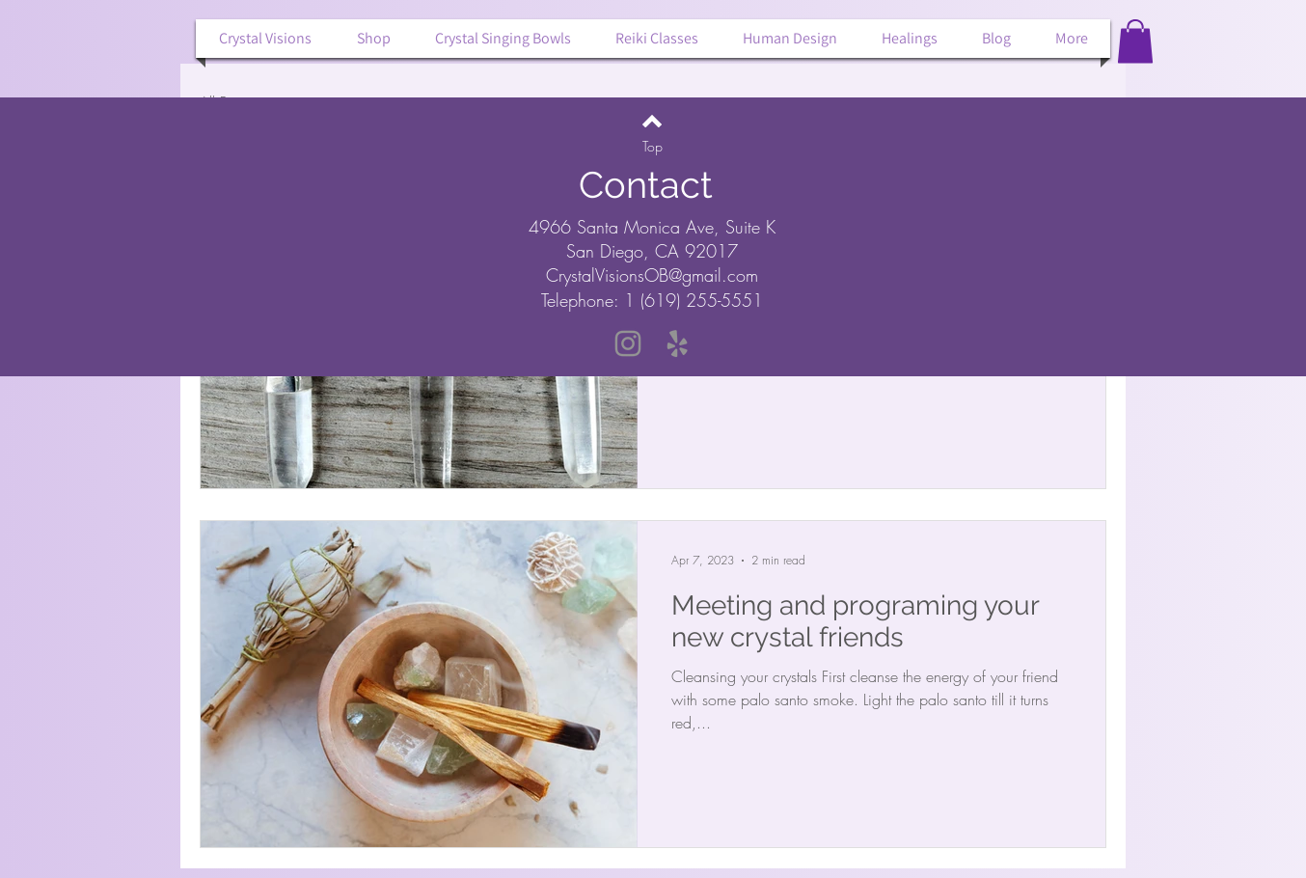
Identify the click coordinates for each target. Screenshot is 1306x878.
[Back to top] (652, 120)
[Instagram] (628, 343)
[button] (1135, 41)
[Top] (652, 146)
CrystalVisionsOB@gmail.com (652, 275)
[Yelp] (677, 343)
